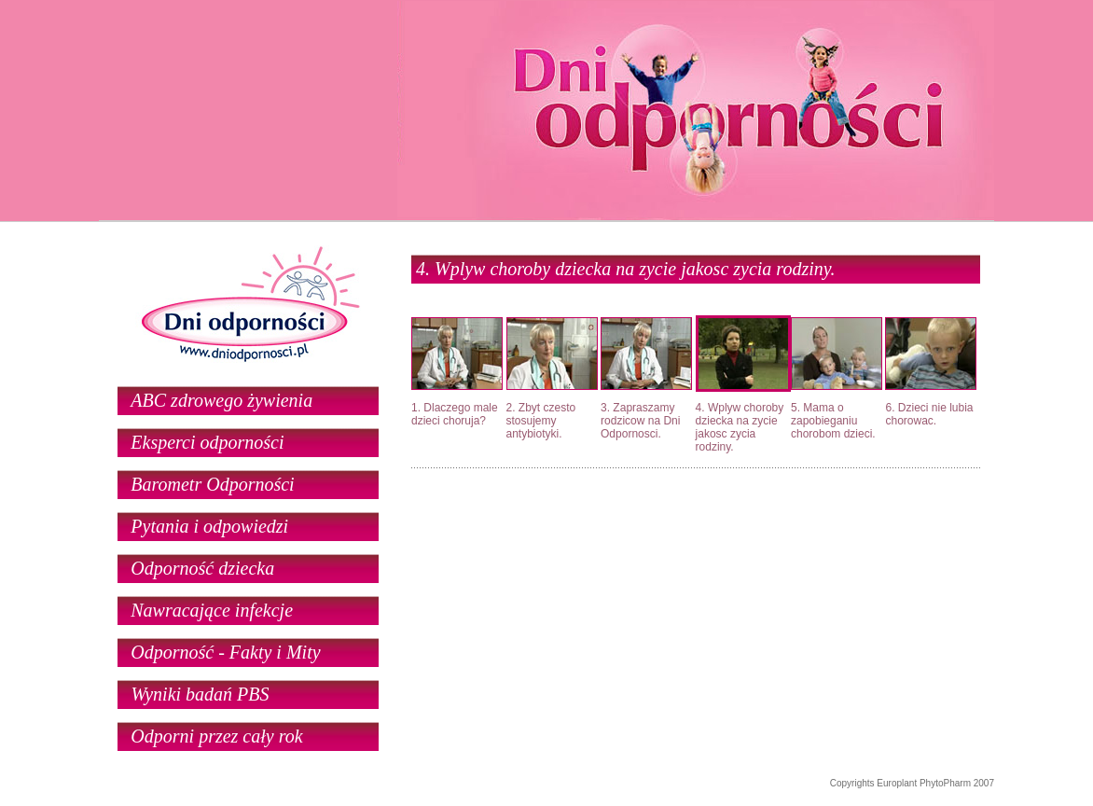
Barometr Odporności (212, 484)
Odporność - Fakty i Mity (225, 652)
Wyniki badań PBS (200, 694)
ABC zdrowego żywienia (221, 400)
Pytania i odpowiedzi (209, 526)
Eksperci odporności (207, 442)
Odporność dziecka (202, 568)
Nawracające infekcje (212, 610)
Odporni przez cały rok (216, 736)
